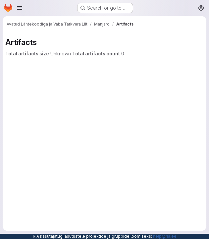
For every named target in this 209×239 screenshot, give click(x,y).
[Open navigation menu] (19, 8)
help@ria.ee (165, 236)
